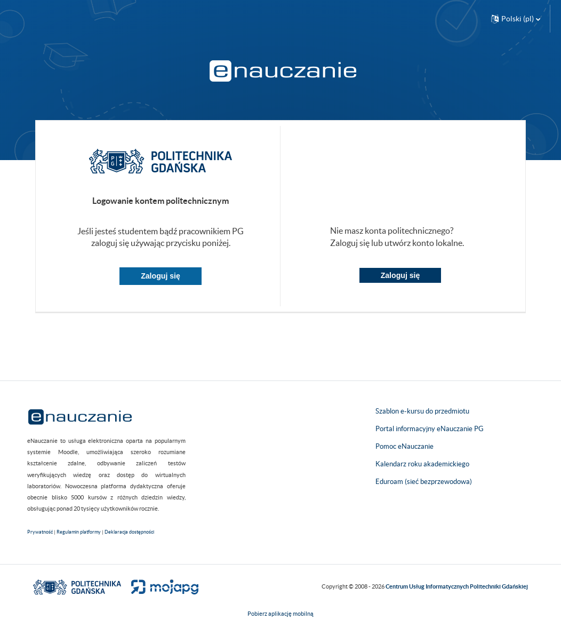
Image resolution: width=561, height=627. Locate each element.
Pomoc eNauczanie (404, 446)
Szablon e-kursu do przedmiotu (422, 411)
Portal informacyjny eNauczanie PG (429, 429)
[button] (516, 18)
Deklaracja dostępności (129, 532)
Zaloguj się (160, 276)
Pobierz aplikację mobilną (280, 613)
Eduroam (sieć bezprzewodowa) (423, 482)
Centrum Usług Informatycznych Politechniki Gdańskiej (457, 586)
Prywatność (40, 532)
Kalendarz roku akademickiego (422, 464)
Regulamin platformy (79, 532)
